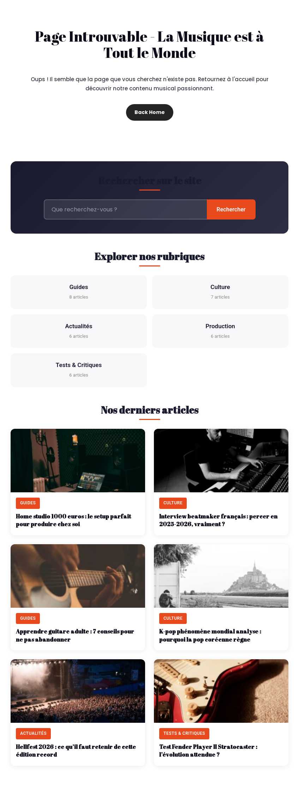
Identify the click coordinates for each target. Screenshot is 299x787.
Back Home (149, 112)
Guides (78, 292)
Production (220, 332)
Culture (220, 292)
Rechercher (231, 209)
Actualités (78, 332)
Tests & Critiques (79, 370)
